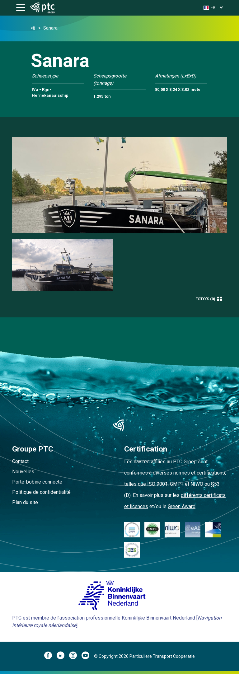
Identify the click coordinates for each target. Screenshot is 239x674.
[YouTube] (88, 656)
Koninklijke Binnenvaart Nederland (158, 618)
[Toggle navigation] (21, 8)
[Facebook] (50, 656)
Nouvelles (23, 472)
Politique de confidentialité (41, 492)
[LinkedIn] (63, 656)
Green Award (181, 506)
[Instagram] (75, 656)
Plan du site (25, 502)
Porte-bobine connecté (37, 482)
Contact (20, 461)
